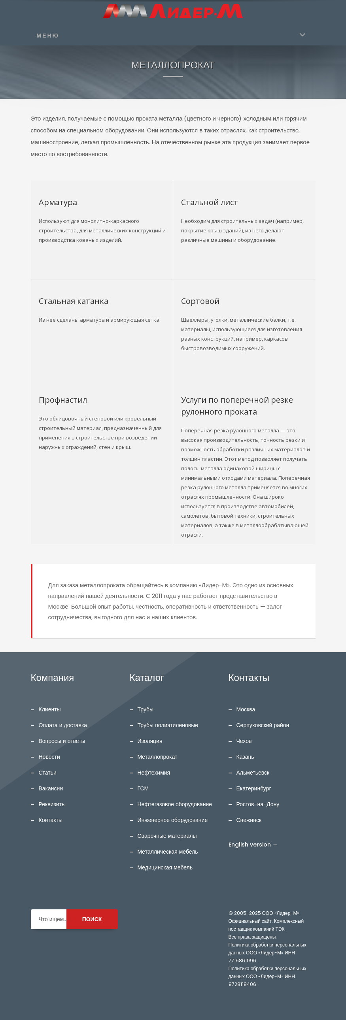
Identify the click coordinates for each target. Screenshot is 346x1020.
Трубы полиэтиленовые (168, 725)
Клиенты (50, 709)
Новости (49, 757)
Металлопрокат (158, 757)
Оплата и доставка (63, 725)
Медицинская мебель (165, 867)
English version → (253, 844)
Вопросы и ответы (62, 741)
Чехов (244, 741)
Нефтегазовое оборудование (175, 804)
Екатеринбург (253, 788)
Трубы (146, 709)
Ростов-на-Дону (258, 804)
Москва (245, 709)
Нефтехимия (154, 773)
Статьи (48, 773)
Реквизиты (52, 804)
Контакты (50, 820)
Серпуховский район (262, 725)
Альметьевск (253, 773)
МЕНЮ (48, 35)
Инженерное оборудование (173, 820)
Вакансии (51, 788)
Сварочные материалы (167, 836)
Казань (245, 757)
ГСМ (143, 788)
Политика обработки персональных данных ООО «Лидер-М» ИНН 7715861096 (267, 952)
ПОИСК (92, 919)
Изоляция (150, 741)
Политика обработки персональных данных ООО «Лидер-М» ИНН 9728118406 (267, 976)
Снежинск (249, 820)
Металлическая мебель (168, 852)
